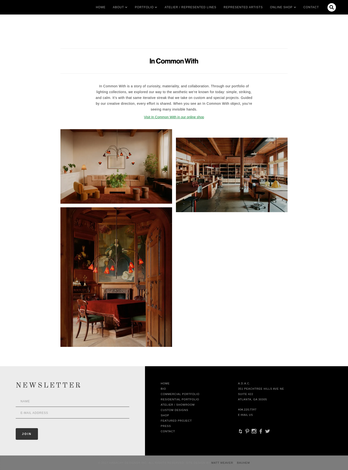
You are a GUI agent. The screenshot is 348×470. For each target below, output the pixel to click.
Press (166, 426)
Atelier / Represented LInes (190, 7)
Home (101, 7)
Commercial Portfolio (180, 394)
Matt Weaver (222, 462)
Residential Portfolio (180, 399)
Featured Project (176, 420)
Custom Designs (174, 410)
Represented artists (243, 7)
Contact (311, 7)
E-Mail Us (245, 414)
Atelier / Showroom (178, 404)
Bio (163, 388)
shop (165, 415)
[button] (118, 7)
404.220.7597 (247, 409)
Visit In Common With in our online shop (174, 117)
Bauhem (243, 462)
